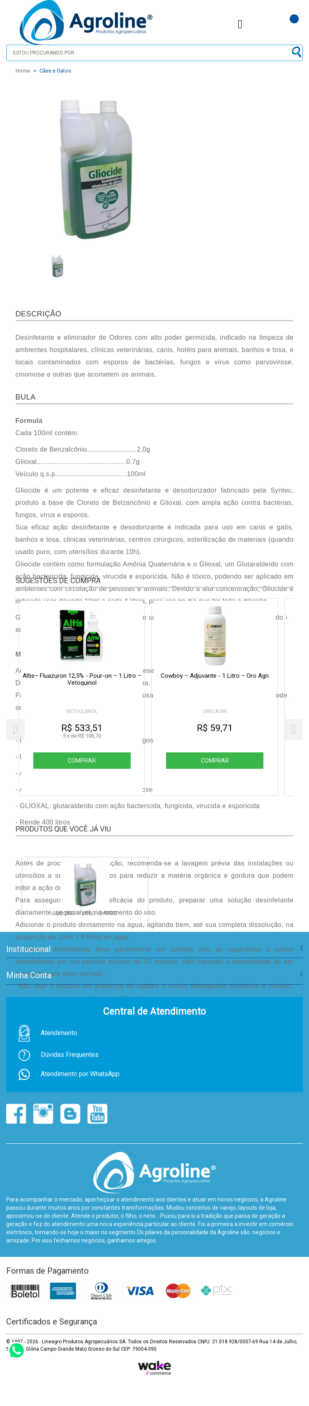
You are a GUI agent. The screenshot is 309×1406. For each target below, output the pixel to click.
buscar (295, 52)
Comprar (82, 760)
